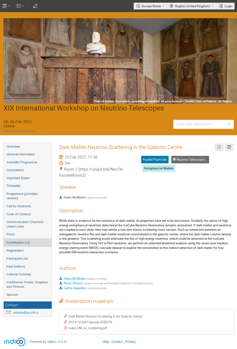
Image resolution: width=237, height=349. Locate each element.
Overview (13, 146)
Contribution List (18, 242)
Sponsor (13, 294)
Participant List (17, 258)
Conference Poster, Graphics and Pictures (27, 284)
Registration (15, 250)
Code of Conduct (19, 214)
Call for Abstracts (19, 206)
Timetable (14, 186)
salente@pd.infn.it (26, 312)
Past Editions (16, 266)
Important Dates (18, 178)
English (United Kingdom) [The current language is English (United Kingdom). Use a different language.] (192, 6)
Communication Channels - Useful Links (26, 224)
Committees (15, 170)
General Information (21, 154)
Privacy (130, 342)
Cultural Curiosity (19, 274)
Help (106, 342)
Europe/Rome (151, 6)
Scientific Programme (22, 162)
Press (11, 234)
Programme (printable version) (22, 196)
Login (228, 6)
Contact (117, 342)
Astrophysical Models (158, 168)
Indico (51, 342)
